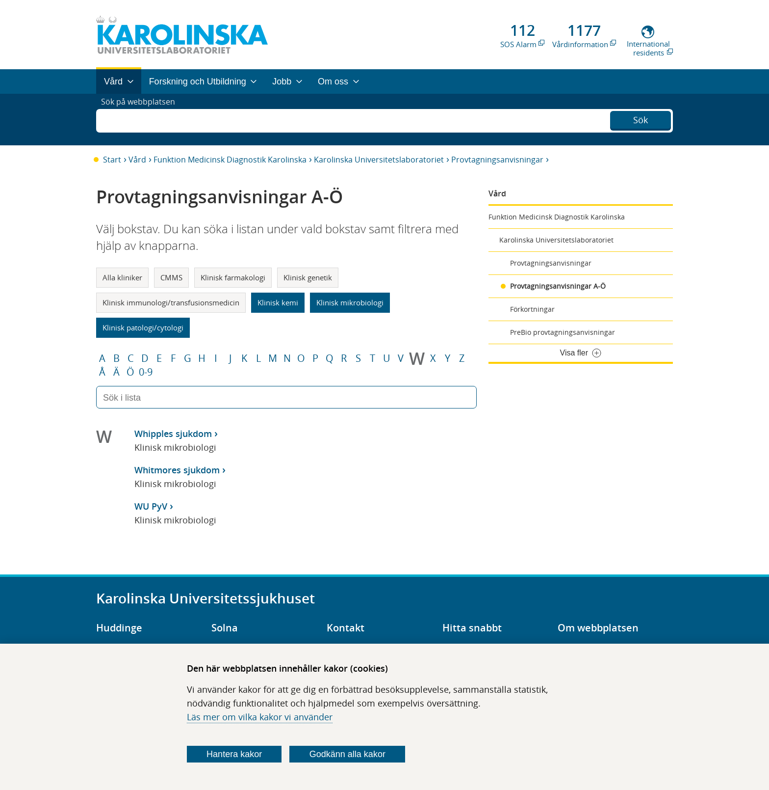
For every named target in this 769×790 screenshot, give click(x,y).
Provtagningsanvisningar (497, 159)
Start (112, 159)
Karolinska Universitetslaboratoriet (379, 159)
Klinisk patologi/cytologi (143, 327)
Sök (640, 118)
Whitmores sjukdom (177, 470)
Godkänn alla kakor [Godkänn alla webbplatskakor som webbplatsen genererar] (347, 754)
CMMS (171, 277)
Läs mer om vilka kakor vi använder (260, 717)
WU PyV (150, 506)
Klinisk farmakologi (233, 277)
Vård (137, 159)
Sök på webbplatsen (142, 119)
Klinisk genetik (307, 277)
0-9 (146, 372)
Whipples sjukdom (173, 433)
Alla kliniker (122, 277)
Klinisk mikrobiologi (350, 302)
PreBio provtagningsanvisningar (562, 332)
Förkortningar (532, 309)
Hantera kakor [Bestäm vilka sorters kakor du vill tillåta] (234, 754)
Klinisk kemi (277, 302)
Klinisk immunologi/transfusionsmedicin (171, 302)
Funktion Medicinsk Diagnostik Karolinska (230, 159)
